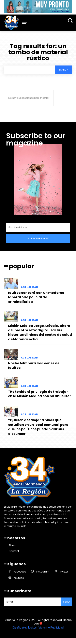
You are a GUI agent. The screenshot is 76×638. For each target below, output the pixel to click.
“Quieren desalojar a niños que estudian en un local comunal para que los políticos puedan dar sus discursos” (38, 427)
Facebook (20, 571)
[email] (38, 227)
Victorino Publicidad (51, 627)
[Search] (63, 69)
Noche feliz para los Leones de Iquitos (33, 365)
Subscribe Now (38, 238)
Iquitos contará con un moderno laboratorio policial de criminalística (36, 297)
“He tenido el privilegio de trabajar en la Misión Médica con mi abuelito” (39, 393)
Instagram (42, 571)
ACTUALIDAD (29, 287)
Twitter (64, 571)
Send (66, 601)
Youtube (19, 578)
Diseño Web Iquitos (25, 627)
